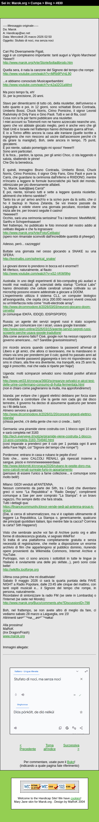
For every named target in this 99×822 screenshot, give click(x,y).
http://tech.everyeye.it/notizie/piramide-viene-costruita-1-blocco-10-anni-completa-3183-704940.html (47, 438)
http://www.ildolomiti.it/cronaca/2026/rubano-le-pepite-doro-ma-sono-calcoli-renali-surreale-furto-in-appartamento (47, 468)
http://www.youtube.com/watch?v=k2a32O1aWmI (37, 85)
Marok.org (19, 3)
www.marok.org (14, 636)
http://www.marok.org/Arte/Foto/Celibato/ (31, 233)
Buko (70, 762)
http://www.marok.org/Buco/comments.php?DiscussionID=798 (46, 603)
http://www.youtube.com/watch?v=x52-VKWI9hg (36, 273)
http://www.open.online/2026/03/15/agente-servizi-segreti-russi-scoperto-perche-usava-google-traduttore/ (47, 331)
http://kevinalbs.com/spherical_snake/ (29, 259)
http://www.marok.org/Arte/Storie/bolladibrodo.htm (38, 62)
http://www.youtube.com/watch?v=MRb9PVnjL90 (37, 74)
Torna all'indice (50, 747)
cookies (75, 798)
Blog (48, 3)
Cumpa (36, 3)
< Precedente (28, 747)
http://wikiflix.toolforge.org (21, 569)
